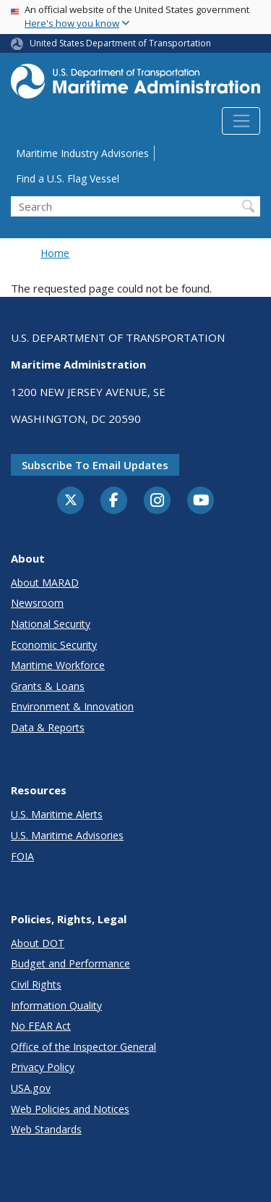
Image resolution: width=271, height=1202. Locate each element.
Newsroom (37, 603)
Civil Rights (36, 984)
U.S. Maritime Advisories (67, 835)
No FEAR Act (41, 1026)
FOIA (22, 856)
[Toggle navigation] (241, 121)
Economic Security (54, 645)
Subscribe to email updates (95, 465)
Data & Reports (48, 727)
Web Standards (46, 1129)
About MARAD (45, 582)
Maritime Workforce (58, 665)
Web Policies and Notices (70, 1109)
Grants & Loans (48, 686)
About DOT (37, 943)
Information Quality (56, 1005)
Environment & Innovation (72, 706)
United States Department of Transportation (120, 43)
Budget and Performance (70, 963)
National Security (50, 624)
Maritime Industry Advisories (82, 153)
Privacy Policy (42, 1067)
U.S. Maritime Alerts (57, 814)
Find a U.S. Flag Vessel (67, 178)
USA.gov (31, 1088)
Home (54, 253)
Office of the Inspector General (83, 1047)
